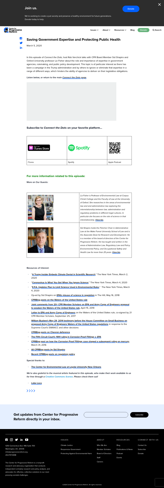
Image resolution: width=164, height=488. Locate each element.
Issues (93, 30)
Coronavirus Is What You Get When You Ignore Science (60, 282)
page (74, 77)
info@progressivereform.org (16, 452)
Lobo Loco (36, 383)
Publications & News (125, 449)
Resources (119, 30)
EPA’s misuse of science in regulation (75, 295)
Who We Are (102, 445)
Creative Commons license (59, 376)
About (105, 30)
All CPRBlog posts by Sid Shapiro (48, 349)
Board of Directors (104, 453)
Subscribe (139, 415)
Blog (132, 30)
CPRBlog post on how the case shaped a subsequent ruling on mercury (80, 341)
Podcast (120, 453)
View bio (99, 219)
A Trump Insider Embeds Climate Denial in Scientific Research (63, 274)
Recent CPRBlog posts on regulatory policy (53, 354)
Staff (98, 457)
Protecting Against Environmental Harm (76, 453)
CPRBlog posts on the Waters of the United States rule (59, 299)
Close (159, 4)
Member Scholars (104, 449)
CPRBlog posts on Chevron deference (50, 332)
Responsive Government (70, 449)
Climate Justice (67, 445)
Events (119, 457)
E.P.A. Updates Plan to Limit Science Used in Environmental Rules (65, 287)
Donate (131, 8)
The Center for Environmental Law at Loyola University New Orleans (66, 367)
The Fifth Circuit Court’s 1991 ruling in (66, 336)
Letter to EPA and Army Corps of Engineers (53, 312)
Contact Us (142, 445)
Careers (100, 461)
